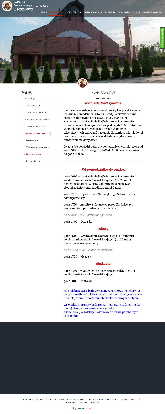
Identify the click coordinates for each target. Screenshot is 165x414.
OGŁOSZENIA (32, 105)
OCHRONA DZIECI (35, 112)
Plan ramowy (33, 154)
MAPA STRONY (129, 399)
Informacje (32, 140)
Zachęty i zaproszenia (38, 147)
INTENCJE (29, 98)
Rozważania (33, 161)
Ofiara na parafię (162, 38)
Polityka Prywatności (102, 399)
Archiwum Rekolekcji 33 (37, 133)
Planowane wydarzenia (37, 119)
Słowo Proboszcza (35, 126)
